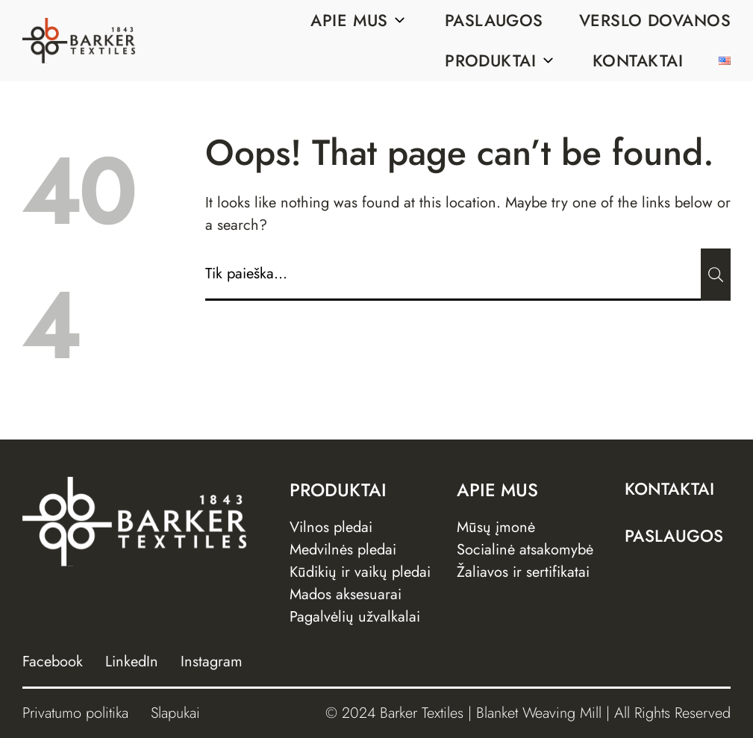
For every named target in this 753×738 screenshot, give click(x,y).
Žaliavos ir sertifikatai (523, 572)
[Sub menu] (400, 20)
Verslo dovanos (655, 20)
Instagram (212, 661)
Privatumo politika (75, 713)
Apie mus (359, 20)
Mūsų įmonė (496, 527)
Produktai (501, 60)
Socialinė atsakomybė (525, 549)
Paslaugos (494, 20)
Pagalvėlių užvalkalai (355, 617)
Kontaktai (638, 60)
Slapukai (175, 713)
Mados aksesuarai (346, 594)
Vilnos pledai (331, 527)
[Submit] (716, 274)
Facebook (52, 661)
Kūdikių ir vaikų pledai (360, 572)
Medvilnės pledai (343, 549)
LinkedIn (131, 661)
